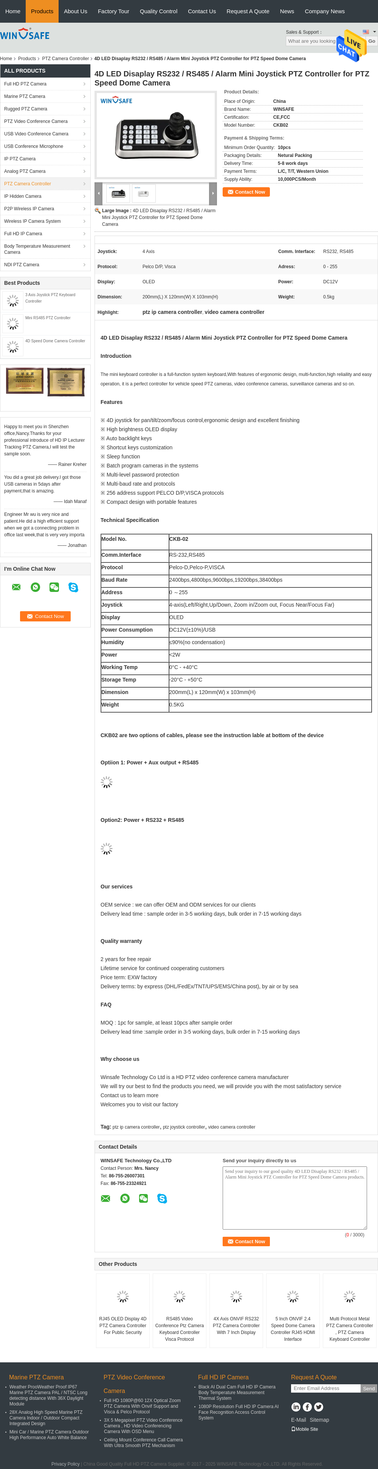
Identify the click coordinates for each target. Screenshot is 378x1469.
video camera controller (232, 1127)
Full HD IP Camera (23, 233)
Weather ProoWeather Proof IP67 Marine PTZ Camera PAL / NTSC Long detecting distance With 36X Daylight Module (48, 1395)
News (287, 11)
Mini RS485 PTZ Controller (47, 318)
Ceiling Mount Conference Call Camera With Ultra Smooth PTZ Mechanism (143, 1442)
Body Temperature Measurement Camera (37, 249)
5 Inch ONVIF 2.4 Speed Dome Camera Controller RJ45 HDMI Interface (293, 1329)
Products (42, 11)
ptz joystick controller (184, 1127)
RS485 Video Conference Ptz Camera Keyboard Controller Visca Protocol (179, 1329)
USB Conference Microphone (33, 146)
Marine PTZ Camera (24, 96)
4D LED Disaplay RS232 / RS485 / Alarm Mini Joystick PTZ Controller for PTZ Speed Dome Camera (158, 217)
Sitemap (319, 1420)
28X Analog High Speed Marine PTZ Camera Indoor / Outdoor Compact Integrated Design (45, 1418)
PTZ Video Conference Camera (36, 121)
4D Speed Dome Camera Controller (55, 341)
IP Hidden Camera (23, 196)
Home (12, 11)
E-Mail (298, 1420)
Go (371, 41)
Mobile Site (304, 1429)
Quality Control (158, 11)
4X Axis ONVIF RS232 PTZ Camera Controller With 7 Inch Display (236, 1325)
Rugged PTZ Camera (25, 109)
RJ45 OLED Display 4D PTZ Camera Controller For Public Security (122, 1325)
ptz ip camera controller (136, 1127)
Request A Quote (247, 11)
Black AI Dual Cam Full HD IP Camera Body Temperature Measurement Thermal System (237, 1392)
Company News (325, 11)
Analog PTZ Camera (24, 171)
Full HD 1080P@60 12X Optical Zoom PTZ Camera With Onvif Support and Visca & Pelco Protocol (142, 1406)
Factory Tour (113, 11)
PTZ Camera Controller (65, 58)
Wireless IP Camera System (32, 221)
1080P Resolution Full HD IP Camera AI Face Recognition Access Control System (238, 1412)
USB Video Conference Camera (36, 134)
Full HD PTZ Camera (25, 84)
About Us (75, 11)
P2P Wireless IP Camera (29, 208)
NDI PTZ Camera (21, 264)
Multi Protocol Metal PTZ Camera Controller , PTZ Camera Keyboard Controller (349, 1329)
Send (369, 1388)
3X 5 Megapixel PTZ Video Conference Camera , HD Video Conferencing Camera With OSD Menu (143, 1426)
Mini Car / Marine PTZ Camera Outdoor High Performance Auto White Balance (49, 1434)
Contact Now (250, 192)
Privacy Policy (65, 1464)
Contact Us (202, 11)
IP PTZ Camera (20, 158)
